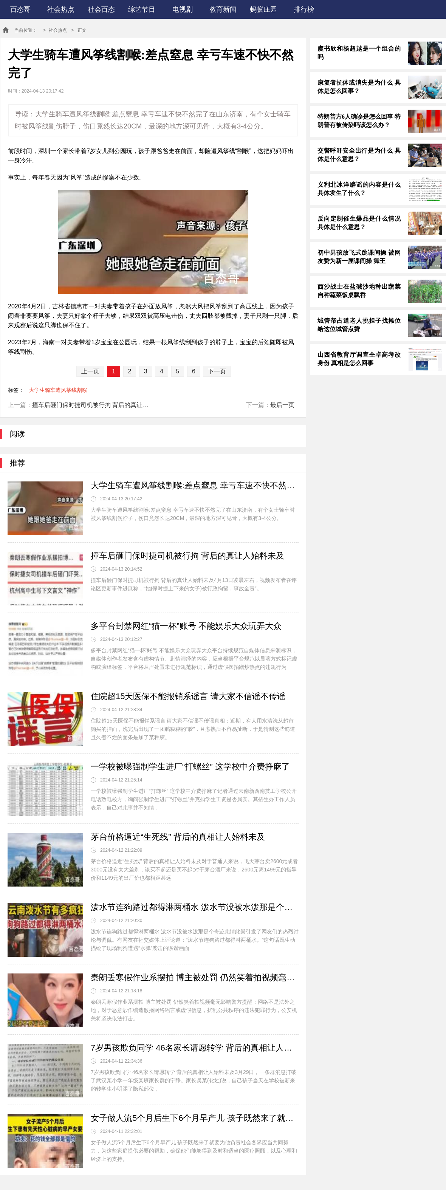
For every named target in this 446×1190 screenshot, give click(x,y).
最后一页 (282, 405)
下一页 (217, 371)
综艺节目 (141, 9)
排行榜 (304, 9)
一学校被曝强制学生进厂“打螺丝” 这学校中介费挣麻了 (190, 766)
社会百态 (101, 9)
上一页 (90, 371)
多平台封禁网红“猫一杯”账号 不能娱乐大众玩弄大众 (186, 626)
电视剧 (182, 9)
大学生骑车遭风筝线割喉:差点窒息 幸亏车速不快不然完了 (195, 485)
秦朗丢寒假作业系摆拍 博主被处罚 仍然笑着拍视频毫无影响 (195, 977)
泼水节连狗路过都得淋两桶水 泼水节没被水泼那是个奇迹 (195, 907)
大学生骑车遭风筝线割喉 (58, 390)
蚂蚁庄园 (263, 9)
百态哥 (20, 9)
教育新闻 (223, 9)
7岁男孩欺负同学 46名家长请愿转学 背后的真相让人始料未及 (195, 1047)
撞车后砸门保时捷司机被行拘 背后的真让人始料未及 (102, 405)
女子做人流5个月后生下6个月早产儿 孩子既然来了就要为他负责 (195, 1118)
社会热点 (60, 9)
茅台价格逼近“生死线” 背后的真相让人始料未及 (178, 837)
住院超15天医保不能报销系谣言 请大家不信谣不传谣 (188, 696)
